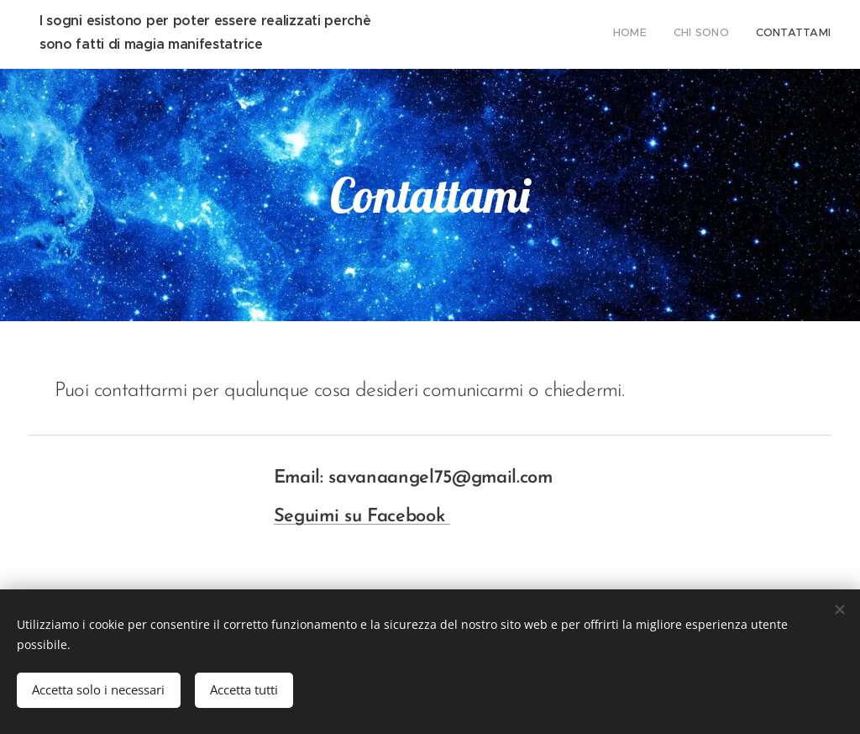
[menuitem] (781, 34)
